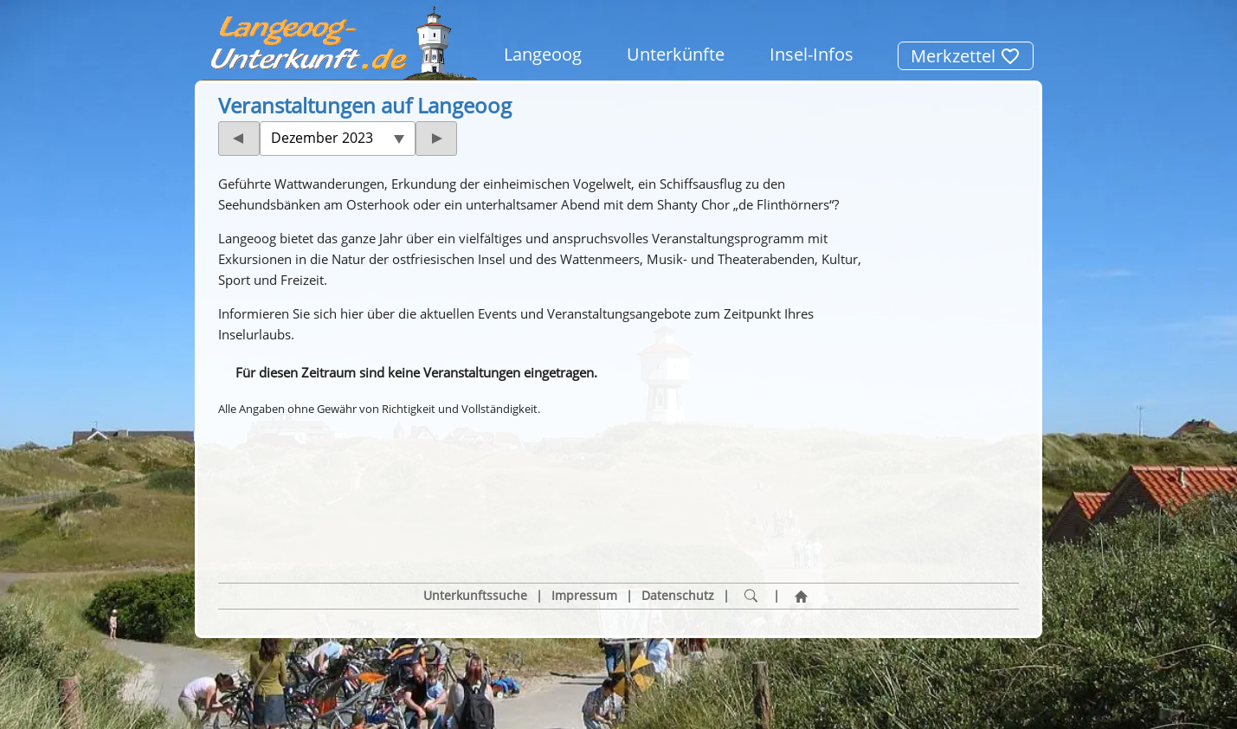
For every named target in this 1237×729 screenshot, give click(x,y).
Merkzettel (966, 56)
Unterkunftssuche (475, 513)
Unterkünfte (676, 54)
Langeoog (543, 54)
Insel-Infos (812, 54)
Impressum (584, 513)
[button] (287, 453)
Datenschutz (677, 513)
